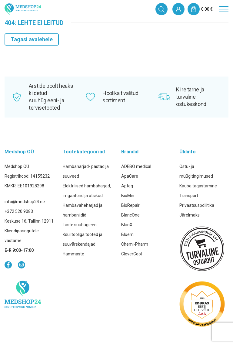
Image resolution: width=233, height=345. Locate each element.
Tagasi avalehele (32, 39)
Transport (188, 195)
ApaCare (129, 176)
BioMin (127, 195)
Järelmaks (189, 215)
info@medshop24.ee (25, 201)
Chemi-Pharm (134, 244)
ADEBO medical (136, 166)
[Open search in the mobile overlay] (161, 9)
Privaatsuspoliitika (196, 205)
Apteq (127, 185)
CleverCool (131, 253)
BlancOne (130, 215)
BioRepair (130, 205)
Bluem (127, 234)
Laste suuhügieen (80, 224)
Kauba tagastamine (198, 185)
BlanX (126, 224)
